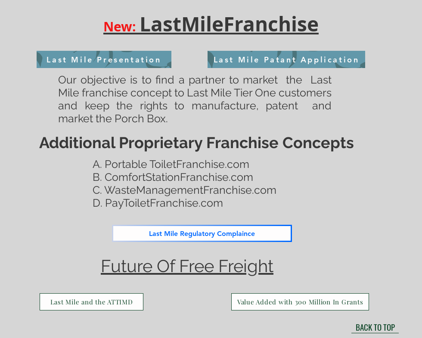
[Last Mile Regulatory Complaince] (202, 233)
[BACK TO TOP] (375, 326)
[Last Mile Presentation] (104, 59)
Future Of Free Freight (187, 266)
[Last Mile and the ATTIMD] (91, 301)
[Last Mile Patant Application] (286, 59)
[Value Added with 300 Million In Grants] (300, 301)
